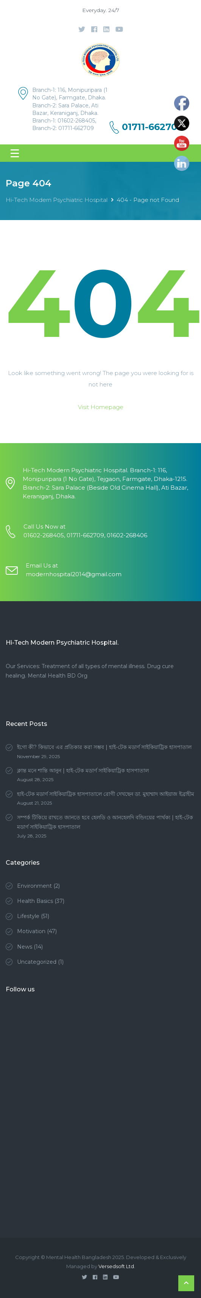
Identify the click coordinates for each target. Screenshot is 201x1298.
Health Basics (35, 901)
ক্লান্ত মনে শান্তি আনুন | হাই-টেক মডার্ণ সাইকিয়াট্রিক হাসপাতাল (83, 770)
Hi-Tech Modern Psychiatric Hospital (57, 199)
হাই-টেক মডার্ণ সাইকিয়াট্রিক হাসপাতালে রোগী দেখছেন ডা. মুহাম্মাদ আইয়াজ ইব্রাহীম (105, 794)
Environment (34, 885)
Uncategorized (36, 961)
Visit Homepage (100, 407)
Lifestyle (28, 916)
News (24, 946)
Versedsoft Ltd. (116, 1266)
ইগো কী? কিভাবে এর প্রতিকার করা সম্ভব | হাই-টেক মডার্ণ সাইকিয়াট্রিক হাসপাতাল (104, 747)
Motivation (31, 931)
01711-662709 (152, 127)
